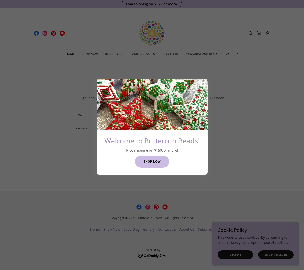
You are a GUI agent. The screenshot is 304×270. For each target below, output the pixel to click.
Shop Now (152, 161)
